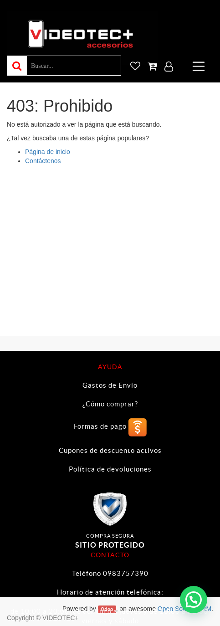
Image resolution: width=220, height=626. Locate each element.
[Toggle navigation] (198, 66)
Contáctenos (43, 160)
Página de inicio (47, 151)
